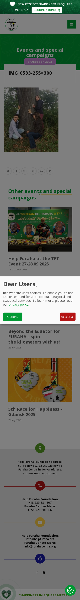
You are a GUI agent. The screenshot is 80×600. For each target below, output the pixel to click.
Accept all (67, 317)
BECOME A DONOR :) (47, 10)
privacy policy (18, 304)
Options (12, 317)
